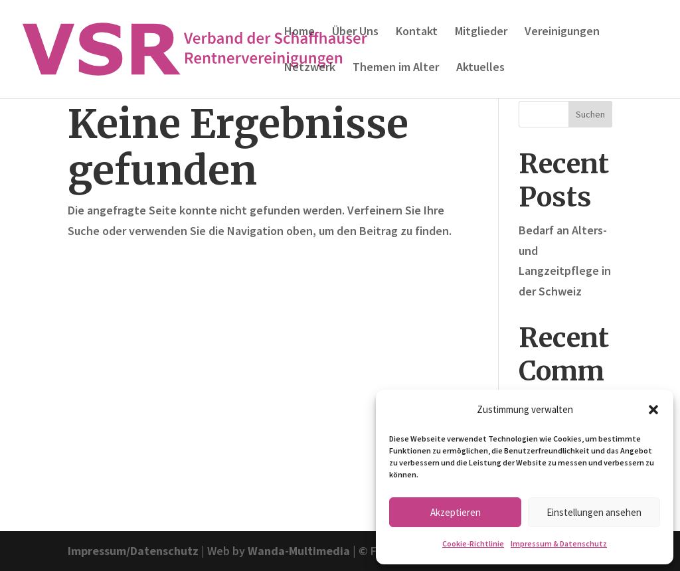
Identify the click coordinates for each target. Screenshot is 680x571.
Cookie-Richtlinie (473, 543)
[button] (653, 409)
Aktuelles (480, 68)
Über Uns (355, 33)
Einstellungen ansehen (594, 512)
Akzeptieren (455, 512)
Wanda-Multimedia (299, 550)
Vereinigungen (562, 33)
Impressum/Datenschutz (133, 550)
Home (299, 33)
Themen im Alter (396, 68)
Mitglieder (481, 33)
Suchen (590, 114)
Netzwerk (309, 68)
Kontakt (417, 33)
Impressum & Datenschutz (559, 543)
